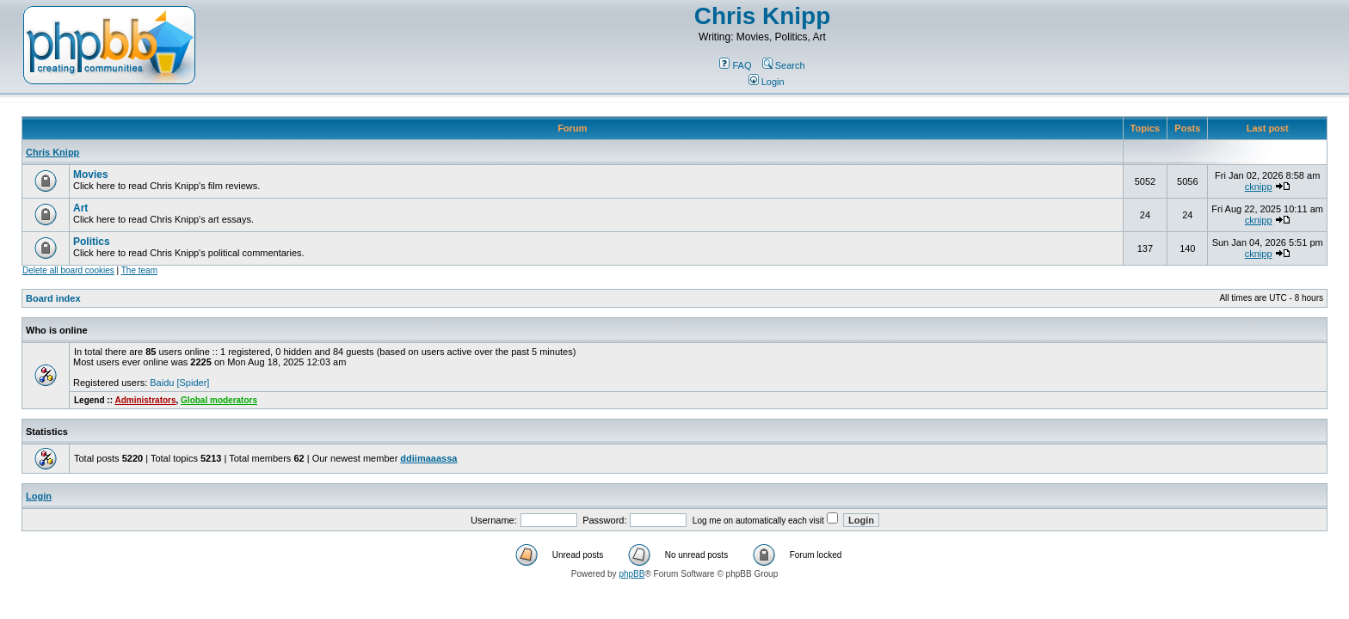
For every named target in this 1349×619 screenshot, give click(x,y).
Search (783, 65)
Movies (90, 175)
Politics (91, 242)
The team (139, 270)
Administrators (145, 400)
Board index (53, 298)
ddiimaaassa (428, 458)
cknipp (1258, 186)
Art (80, 208)
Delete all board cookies (68, 270)
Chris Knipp (762, 16)
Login (766, 82)
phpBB (631, 574)
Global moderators (219, 400)
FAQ (735, 65)
